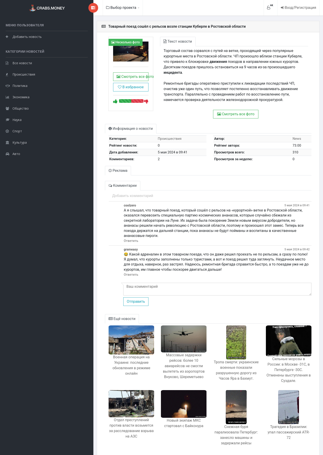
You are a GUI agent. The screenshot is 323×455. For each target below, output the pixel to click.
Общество (17, 108)
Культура (16, 142)
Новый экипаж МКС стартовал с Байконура (165, 420)
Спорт (14, 130)
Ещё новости (92, 310)
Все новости (19, 62)
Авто (13, 153)
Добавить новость (24, 36)
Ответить (101, 233)
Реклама (88, 167)
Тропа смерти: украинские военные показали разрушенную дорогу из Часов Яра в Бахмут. (225, 362)
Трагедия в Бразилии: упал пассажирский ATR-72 (285, 422)
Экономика (17, 96)
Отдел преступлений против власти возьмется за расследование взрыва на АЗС (105, 422)
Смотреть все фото (105, 81)
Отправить (106, 293)
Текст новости (155, 41)
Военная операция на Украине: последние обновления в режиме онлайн (105, 358)
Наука (14, 119)
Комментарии (93, 182)
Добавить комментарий (102, 192)
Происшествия (20, 74)
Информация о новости (101, 125)
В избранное (105, 91)
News (294, 135)
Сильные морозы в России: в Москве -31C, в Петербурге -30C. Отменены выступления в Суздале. (285, 362)
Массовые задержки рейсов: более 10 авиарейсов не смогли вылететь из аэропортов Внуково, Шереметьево (165, 362)
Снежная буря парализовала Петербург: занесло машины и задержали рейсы (225, 424)
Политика (16, 85)
